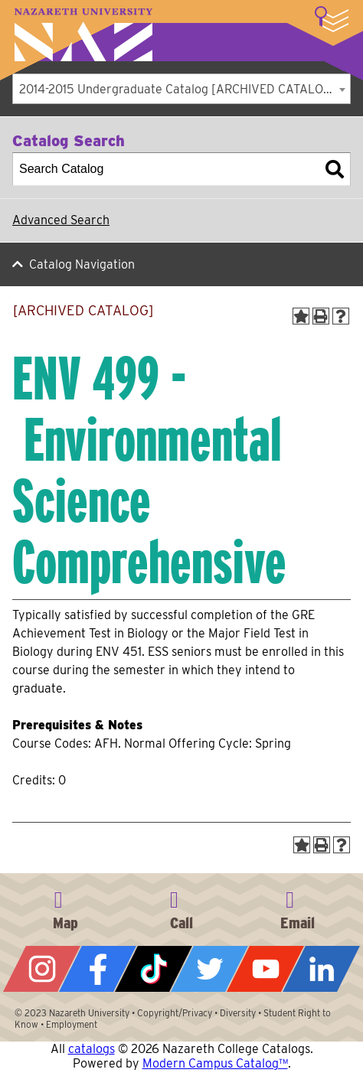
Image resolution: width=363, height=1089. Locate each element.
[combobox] (181, 88)
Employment (71, 1024)
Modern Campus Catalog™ (215, 1063)
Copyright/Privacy (174, 1013)
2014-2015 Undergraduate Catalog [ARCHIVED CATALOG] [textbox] (177, 89)
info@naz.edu (297, 908)
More (331, 19)
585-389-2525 (181, 908)
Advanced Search (61, 220)
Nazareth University (83, 34)
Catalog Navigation (82, 264)
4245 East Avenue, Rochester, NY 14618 (66, 908)
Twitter (209, 969)
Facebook (97, 969)
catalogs (91, 1049)
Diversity (238, 1013)
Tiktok (153, 969)
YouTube (265, 969)
